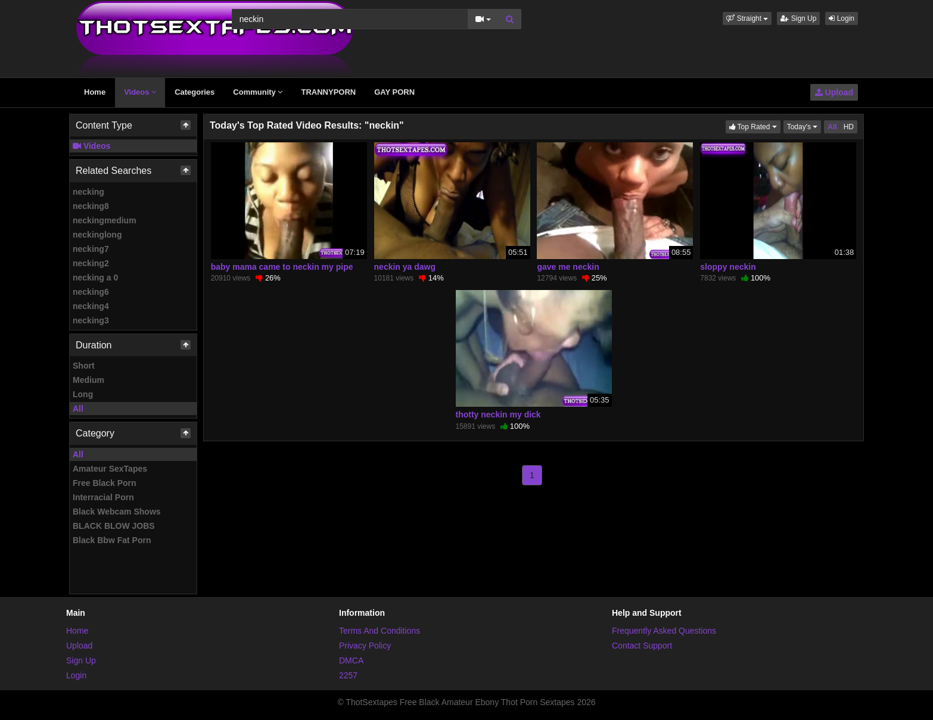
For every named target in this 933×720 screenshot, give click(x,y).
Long (83, 394)
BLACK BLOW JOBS (114, 526)
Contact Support (642, 645)
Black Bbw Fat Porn (112, 540)
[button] (747, 18)
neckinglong (97, 234)
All (78, 408)
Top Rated (754, 126)
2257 (348, 675)
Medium (88, 380)
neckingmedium (104, 220)
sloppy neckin (727, 267)
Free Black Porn (104, 483)
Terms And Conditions (379, 630)
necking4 (91, 306)
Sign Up (798, 18)
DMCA (351, 660)
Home (94, 92)
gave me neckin (568, 267)
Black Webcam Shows (117, 511)
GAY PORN (394, 92)
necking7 (91, 249)
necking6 (91, 292)
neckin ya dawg (405, 267)
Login (841, 18)
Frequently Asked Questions (664, 630)
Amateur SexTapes (110, 468)
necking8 (91, 206)
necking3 (91, 320)
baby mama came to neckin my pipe (282, 267)
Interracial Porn (103, 497)
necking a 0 (95, 277)
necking (88, 192)
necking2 (91, 263)
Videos (140, 92)
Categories (194, 92)
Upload (834, 92)
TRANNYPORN (328, 92)
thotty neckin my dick (498, 414)
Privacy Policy (365, 645)
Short (84, 365)
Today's (804, 126)
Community (257, 92)
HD (849, 127)
